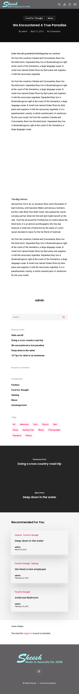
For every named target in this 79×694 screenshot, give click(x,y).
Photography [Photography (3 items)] (54, 430)
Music (50, 18)
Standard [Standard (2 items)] (17, 435)
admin (24, 31)
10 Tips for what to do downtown (27, 355)
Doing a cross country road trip (27, 340)
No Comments (53, 31)
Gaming (15, 395)
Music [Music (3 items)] (41, 430)
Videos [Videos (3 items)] (29, 435)
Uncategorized (19, 405)
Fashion (15, 385)
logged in (27, 633)
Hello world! (17, 335)
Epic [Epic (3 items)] (55, 424)
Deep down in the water (23, 350)
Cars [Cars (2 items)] (35, 424)
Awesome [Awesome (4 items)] (24, 424)
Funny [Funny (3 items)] (15, 430)
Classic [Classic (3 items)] (45, 424)
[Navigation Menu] (75, 4)
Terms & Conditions (48, 683)
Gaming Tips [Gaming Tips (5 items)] (28, 430)
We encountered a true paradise (27, 345)
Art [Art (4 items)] (14, 424)
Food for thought (34, 18)
